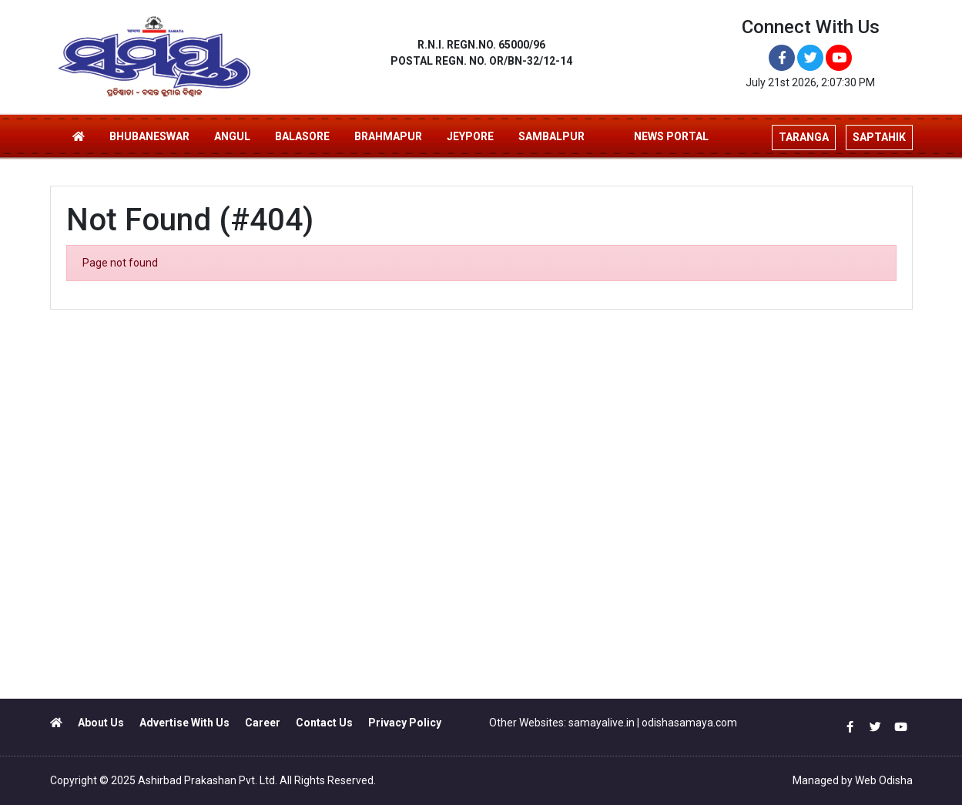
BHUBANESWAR (149, 136)
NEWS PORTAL (671, 136)
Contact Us (324, 722)
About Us (101, 722)
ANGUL (232, 136)
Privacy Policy (404, 722)
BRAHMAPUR (388, 136)
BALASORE (302, 136)
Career (262, 722)
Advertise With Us (184, 722)
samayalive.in (601, 722)
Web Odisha (884, 780)
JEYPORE (470, 136)
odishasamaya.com (689, 722)
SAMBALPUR (551, 136)
